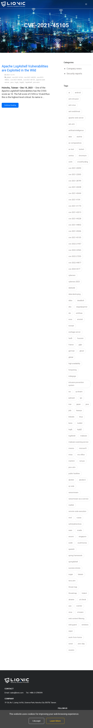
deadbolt (80, 300)
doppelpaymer (81, 307)
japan (78, 404)
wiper (71, 631)
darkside (72, 288)
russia (79, 518)
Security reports (74, 73)
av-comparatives (75, 143)
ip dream (79, 392)
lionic (70, 423)
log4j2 (22, 82)
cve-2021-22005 (75, 174)
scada (79, 530)
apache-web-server (76, 118)
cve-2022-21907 (75, 244)
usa (70, 606)
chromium (83, 156)
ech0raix (79, 313)
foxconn (80, 338)
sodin (71, 543)
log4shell (28, 82)
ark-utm (72, 124)
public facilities (74, 473)
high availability (74, 363)
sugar (71, 574)
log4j (16, 82)
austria (79, 137)
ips (81, 398)
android (78, 93)
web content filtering (76, 618)
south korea (82, 543)
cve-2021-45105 (29, 80)
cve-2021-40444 (75, 193)
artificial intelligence (76, 130)
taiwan (80, 574)
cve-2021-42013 (75, 212)
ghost (82, 351)
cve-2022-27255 (75, 256)
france (71, 345)
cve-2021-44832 (75, 225)
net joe (82, 461)
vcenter (79, 606)
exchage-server (75, 332)
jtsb (70, 410)
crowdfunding (82, 162)
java (11, 82)
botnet (81, 149)
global (8, 77)
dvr (70, 313)
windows (85, 625)
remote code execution (77, 511)
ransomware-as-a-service (78, 499)
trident (84, 593)
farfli (70, 338)
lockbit (79, 423)
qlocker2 (82, 480)
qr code (71, 486)
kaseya (79, 410)
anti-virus (72, 105)
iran (70, 404)
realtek (71, 505)
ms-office (81, 455)
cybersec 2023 (74, 282)
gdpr (80, 345)
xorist (71, 644)
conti (70, 162)
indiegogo (72, 376)
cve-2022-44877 (75, 263)
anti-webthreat (74, 111)
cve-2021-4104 (17, 77)
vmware (80, 612)
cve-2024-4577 (74, 269)
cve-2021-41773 (75, 206)
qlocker (71, 480)
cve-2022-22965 (75, 250)
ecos (70, 319)
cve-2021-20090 (75, 168)
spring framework (75, 555)
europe (71, 326)
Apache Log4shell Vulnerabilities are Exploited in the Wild (25, 68)
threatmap (73, 593)
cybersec (72, 275)
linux (81, 417)
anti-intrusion (74, 99)
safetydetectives (75, 524)
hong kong (73, 370)
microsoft (83, 448)
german (72, 351)
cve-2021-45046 (16, 80)
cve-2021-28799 (75, 181)
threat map (73, 587)
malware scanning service (78, 442)
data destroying (75, 294)
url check (82, 600)
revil (70, 518)
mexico (71, 448)
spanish (71, 549)
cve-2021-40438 (75, 187)
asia (70, 137)
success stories (74, 568)
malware (83, 436)
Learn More (55, 721)
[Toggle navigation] (86, 4)
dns (70, 307)
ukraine (71, 600)
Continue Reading (10, 105)
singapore (82, 536)
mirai (70, 455)
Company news (74, 68)
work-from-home (75, 637)
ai (69, 93)
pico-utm (36, 82)
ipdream (72, 398)
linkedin (71, 417)
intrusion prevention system (76, 383)
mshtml (71, 461)
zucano (71, 650)
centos (71, 156)
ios (70, 392)
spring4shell (73, 562)
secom (71, 536)
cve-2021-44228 (30, 77)
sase (70, 530)
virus (70, 612)
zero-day (81, 644)
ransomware (73, 492)
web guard (73, 625)
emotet (80, 319)
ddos (70, 300)
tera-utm (72, 581)
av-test (71, 149)
